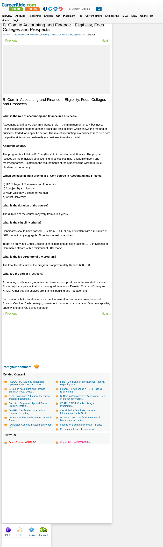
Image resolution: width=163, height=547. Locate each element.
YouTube (105, 530)
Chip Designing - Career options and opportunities (134, 106)
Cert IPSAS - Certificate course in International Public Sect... (78, 411)
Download (152, 30)
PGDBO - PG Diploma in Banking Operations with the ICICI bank (26, 383)
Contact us (64, 530)
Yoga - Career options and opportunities (136, 113)
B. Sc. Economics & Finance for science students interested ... (30, 397)
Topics (6, 35)
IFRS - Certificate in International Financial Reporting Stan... (82, 383)
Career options (19, 35)
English (48, 11)
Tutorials (141, 30)
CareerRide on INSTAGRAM (75, 442)
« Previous (10, 40)
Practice (91, 4)
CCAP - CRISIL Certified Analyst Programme (77, 404)
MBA (134, 11)
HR (80, 11)
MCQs (118, 30)
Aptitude (20, 11)
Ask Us (94, 530)
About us (50, 530)
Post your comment (17, 367)
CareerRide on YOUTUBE (22, 442)
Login (16, 16)
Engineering (112, 11)
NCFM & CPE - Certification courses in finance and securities (80, 419)
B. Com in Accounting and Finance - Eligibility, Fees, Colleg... (28, 390)
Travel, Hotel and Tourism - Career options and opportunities (133, 88)
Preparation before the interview (77, 429)
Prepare (75, 4)
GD (58, 11)
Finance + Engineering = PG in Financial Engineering (81, 390)
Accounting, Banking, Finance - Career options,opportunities (57, 35)
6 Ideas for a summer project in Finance (81, 424)
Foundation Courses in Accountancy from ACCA (30, 426)
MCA (125, 11)
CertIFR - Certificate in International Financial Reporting (27, 411)
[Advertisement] (56, 69)
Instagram (119, 530)
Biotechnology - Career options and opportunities (133, 97)
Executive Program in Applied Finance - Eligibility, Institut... (29, 404)
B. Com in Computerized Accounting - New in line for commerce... (82, 397)
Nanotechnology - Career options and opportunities (134, 121)
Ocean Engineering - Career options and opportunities (136, 130)
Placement (69, 11)
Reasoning (35, 11)
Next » (105, 40)
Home (39, 530)
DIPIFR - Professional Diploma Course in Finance (30, 419)
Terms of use (80, 530)
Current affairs (93, 11)
